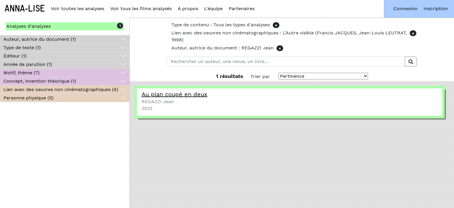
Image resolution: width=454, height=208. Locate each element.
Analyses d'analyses (28, 26)
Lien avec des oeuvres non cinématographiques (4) (60, 89)
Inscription (436, 8)
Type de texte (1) (22, 47)
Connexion (405, 8)
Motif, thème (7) (21, 72)
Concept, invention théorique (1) (39, 81)
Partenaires (242, 8)
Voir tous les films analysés (141, 8)
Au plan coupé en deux (174, 94)
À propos (188, 8)
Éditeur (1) (15, 56)
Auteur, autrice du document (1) (39, 39)
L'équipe (213, 8)
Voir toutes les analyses (77, 8)
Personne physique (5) (28, 98)
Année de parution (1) (27, 64)
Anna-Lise (25, 8)
